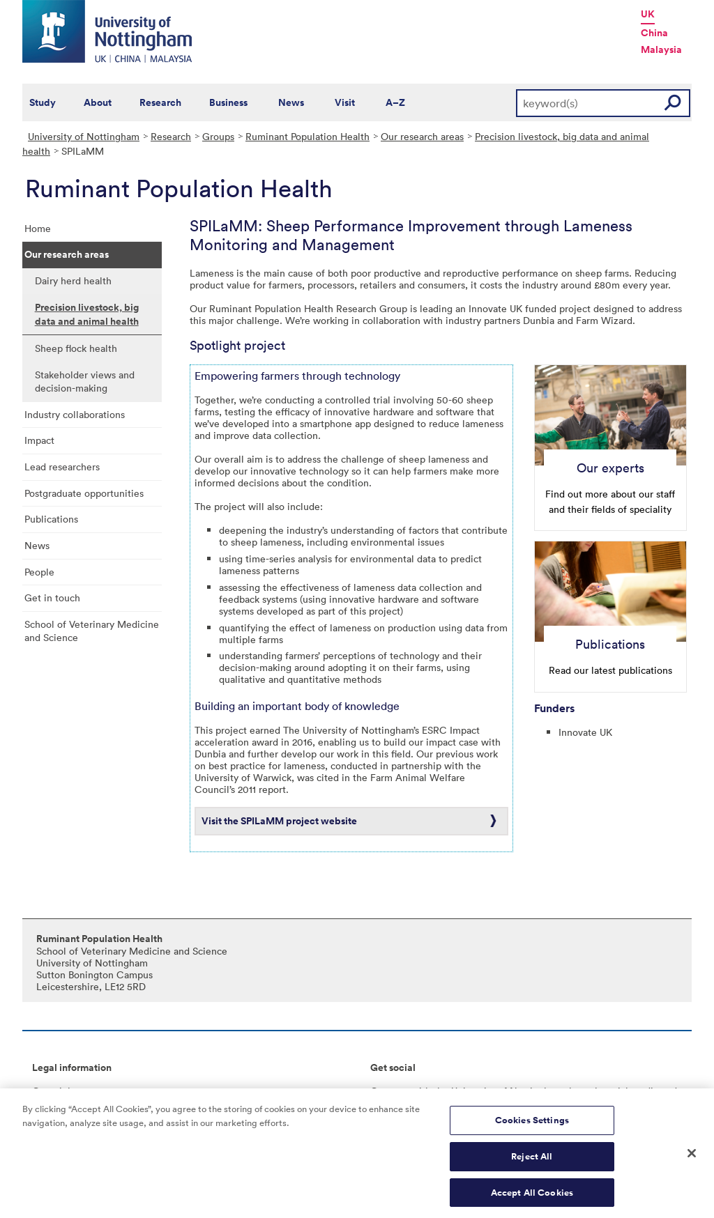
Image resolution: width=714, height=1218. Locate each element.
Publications (51, 518)
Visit (345, 102)
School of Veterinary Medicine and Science (91, 630)
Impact (39, 440)
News (291, 102)
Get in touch (52, 597)
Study (42, 102)
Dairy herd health (73, 280)
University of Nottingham (83, 136)
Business (228, 102)
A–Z (395, 102)
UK (648, 14)
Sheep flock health (76, 348)
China (654, 33)
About (98, 102)
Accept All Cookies (532, 1196)
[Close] (691, 1157)
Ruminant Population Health (307, 136)
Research (160, 102)
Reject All (531, 1160)
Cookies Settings (532, 1125)
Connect (389, 1090)
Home (37, 228)
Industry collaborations (74, 414)
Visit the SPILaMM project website (279, 821)
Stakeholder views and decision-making (85, 381)
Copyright (54, 1090)
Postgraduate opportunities (84, 493)
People (39, 571)
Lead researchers (62, 466)
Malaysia (661, 49)
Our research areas (422, 136)
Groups (218, 136)
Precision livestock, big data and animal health (87, 314)
